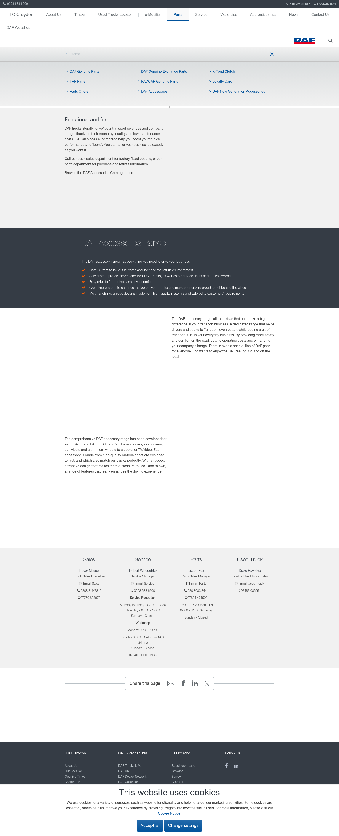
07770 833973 (90, 598)
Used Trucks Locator (115, 15)
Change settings (183, 825)
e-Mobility (153, 15)
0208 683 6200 (15, 3)
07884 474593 (197, 598)
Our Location (74, 771)
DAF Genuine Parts (83, 72)
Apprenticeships (263, 15)
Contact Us (320, 15)
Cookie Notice (169, 813)
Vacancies (228, 15)
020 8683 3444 (198, 590)
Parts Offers (77, 91)
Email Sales (91, 583)
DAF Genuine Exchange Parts (162, 72)
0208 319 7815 (91, 590)
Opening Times (75, 776)
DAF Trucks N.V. (129, 765)
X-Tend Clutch (222, 72)
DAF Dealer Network (132, 776)
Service (201, 15)
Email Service (144, 583)
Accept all (150, 825)
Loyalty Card (220, 82)
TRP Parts (76, 82)
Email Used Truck (251, 583)
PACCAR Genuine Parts (158, 82)
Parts (178, 15)
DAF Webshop (18, 28)
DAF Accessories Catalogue (104, 173)
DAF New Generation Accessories (237, 91)
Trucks (79, 15)
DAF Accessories (153, 91)
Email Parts (198, 583)
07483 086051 (251, 590)
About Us (53, 15)
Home (72, 54)
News (294, 15)
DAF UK (123, 771)
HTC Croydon (19, 15)
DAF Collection (325, 4)
